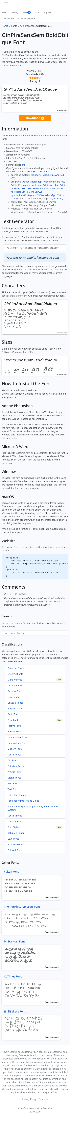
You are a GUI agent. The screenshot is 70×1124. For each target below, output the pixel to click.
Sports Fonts (14, 754)
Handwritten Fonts (17, 743)
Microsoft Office (19, 191)
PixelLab (57, 198)
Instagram (30, 195)
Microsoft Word (54, 188)
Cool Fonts (13, 697)
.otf (23, 164)
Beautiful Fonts (16, 668)
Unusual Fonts (15, 702)
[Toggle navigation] (6, 3)
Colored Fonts (15, 850)
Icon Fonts (13, 783)
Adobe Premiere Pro (53, 181)
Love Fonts (13, 838)
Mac (45, 174)
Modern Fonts (15, 748)
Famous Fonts (15, 691)
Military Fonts (15, 679)
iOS (12, 178)
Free (4, 12)
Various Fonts (15, 731)
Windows (36, 174)
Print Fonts (13, 720)
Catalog (14, 12)
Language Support (27, 18)
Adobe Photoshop (32, 181)
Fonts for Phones (17, 795)
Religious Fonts (16, 832)
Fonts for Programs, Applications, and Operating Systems (33, 808)
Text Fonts (13, 789)
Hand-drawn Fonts (17, 737)
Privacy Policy (29, 1099)
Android (59, 174)
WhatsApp (50, 195)
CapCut (15, 198)
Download (35, 118)
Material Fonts (15, 821)
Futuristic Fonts (16, 766)
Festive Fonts (14, 725)
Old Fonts (13, 760)
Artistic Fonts (14, 771)
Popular (47, 12)
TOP (37, 12)
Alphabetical (8, 18)
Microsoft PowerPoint (33, 188)
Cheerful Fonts (15, 673)
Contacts (43, 1099)
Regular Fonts (15, 708)
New (27, 12)
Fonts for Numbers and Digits (23, 800)
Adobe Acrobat (51, 185)
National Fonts (15, 844)
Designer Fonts (16, 685)
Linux (51, 174)
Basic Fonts (13, 714)
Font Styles (13, 827)
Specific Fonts (15, 815)
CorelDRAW (35, 191)
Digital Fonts (14, 777)
